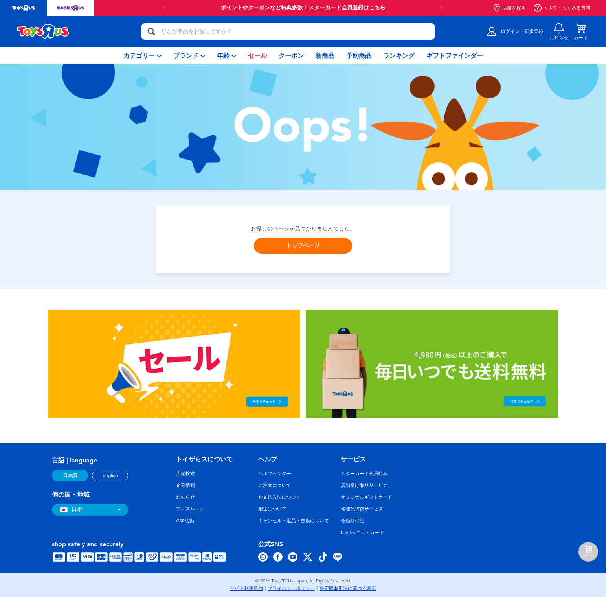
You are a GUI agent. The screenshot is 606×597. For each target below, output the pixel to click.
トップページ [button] (303, 245)
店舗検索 (185, 473)
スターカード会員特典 (364, 473)
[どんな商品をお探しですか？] (288, 31)
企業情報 (185, 485)
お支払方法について (279, 497)
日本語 (70, 475)
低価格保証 (352, 520)
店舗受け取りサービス (364, 485)
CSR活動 (185, 520)
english (110, 475)
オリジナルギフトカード (367, 497)
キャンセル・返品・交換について (293, 520)
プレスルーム (190, 509)
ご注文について (274, 485)
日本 (70, 509)
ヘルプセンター (274, 473)
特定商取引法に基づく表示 (348, 588)
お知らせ (185, 497)
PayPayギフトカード (362, 532)
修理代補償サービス (362, 509)
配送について (272, 509)
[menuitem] (142, 55)
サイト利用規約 (246, 588)
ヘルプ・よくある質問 (562, 8)
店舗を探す (509, 8)
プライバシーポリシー (291, 588)
